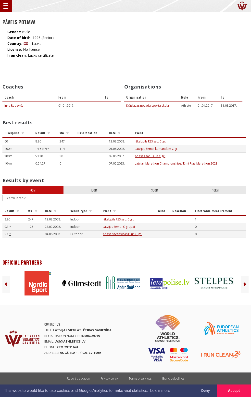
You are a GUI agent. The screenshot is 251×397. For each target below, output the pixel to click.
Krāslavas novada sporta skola (147, 105)
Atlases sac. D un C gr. (150, 156)
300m (154, 190)
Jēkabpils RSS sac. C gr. (150, 141)
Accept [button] (234, 391)
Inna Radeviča (14, 105)
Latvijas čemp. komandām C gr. (156, 149)
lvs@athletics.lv (69, 341)
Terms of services (140, 378)
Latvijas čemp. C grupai (119, 227)
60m (33, 190)
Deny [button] (205, 391)
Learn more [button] (160, 390)
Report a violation (78, 378)
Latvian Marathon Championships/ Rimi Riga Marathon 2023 (176, 163)
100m (94, 190)
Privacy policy (109, 378)
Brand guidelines (173, 378)
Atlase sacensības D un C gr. (122, 234)
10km (216, 190)
